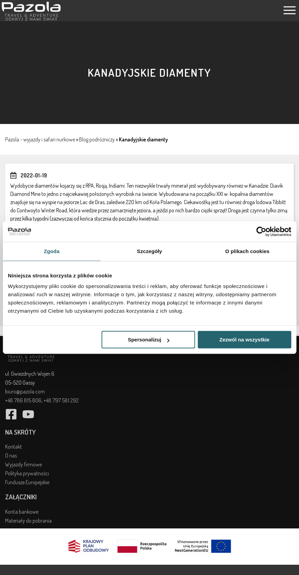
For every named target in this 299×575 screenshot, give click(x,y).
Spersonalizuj (149, 339)
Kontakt (13, 446)
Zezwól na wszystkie (245, 339)
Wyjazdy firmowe (23, 464)
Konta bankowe (21, 511)
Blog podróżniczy (97, 139)
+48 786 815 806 (23, 400)
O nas (11, 455)
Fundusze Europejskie (27, 482)
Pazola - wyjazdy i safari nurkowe (40, 139)
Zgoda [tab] (52, 251)
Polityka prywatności (27, 473)
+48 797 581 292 (61, 400)
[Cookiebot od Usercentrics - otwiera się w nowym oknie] (261, 231)
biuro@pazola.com (25, 391)
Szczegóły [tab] (149, 251)
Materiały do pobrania (28, 520)
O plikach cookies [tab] (247, 251)
